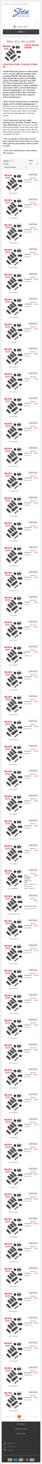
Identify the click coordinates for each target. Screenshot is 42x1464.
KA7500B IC (28, 304)
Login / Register (23, 4)
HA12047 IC (28, 205)
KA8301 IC (27, 801)
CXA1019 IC (28, 1348)
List (13, 161)
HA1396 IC (27, 503)
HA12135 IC (28, 950)
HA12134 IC (28, 701)
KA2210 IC (27, 1025)
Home (4, 36)
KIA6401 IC (28, 329)
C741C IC (27, 627)
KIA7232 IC (28, 826)
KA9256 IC (27, 1273)
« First (7, 1416)
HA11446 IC (28, 925)
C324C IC (27, 378)
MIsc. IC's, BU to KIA (23, 36)
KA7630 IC (27, 552)
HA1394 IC (27, 254)
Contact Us (10, 1450)
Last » (35, 1416)
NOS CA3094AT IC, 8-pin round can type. (27, 879)
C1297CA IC (28, 1323)
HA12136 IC (28, 1199)
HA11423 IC (28, 428)
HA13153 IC (28, 478)
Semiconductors (12, 36)
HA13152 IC (28, 229)
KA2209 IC (27, 776)
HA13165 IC (28, 1223)
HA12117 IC (28, 453)
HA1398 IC (27, 1000)
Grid (10, 161)
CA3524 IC (27, 1124)
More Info (33, 178)
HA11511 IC (28, 1397)
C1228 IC (27, 602)
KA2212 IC (27, 1248)
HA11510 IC (28, 1174)
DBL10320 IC (28, 1373)
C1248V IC (27, 850)
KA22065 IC (28, 527)
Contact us (10, 153)
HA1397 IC (27, 751)
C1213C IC (27, 354)
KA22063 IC (28, 279)
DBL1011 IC (28, 1149)
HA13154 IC (28, 726)
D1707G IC (27, 403)
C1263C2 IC (28, 1099)
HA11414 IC (28, 180)
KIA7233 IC (28, 1074)
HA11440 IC (28, 677)
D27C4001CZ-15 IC (30, 906)
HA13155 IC (28, 975)
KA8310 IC (27, 1050)
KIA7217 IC (28, 577)
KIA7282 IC (28, 1298)
